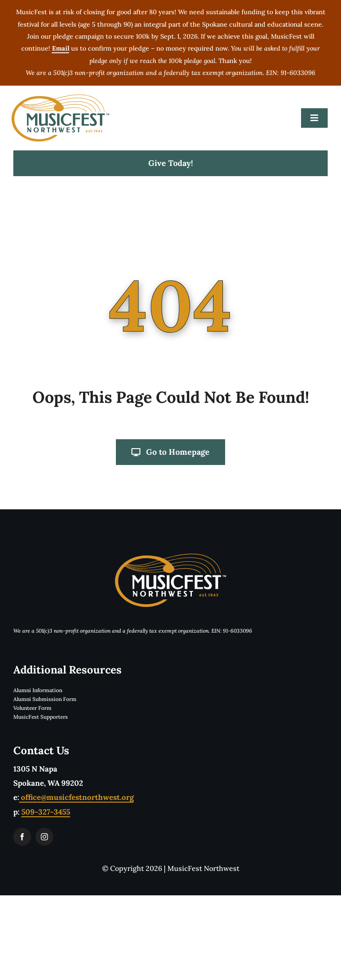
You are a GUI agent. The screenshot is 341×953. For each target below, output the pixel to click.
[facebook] (22, 837)
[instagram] (44, 837)
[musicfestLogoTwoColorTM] (60, 98)
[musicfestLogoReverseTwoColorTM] (170, 557)
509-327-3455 (45, 812)
